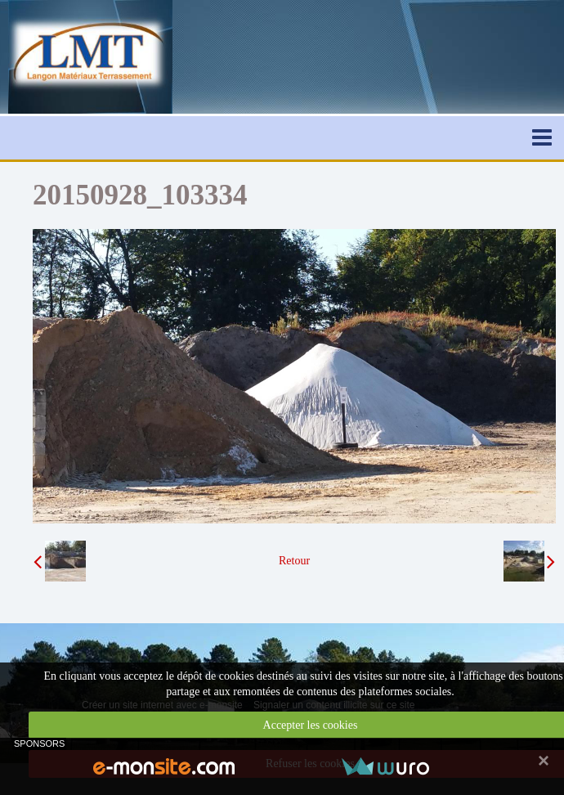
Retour (294, 561)
